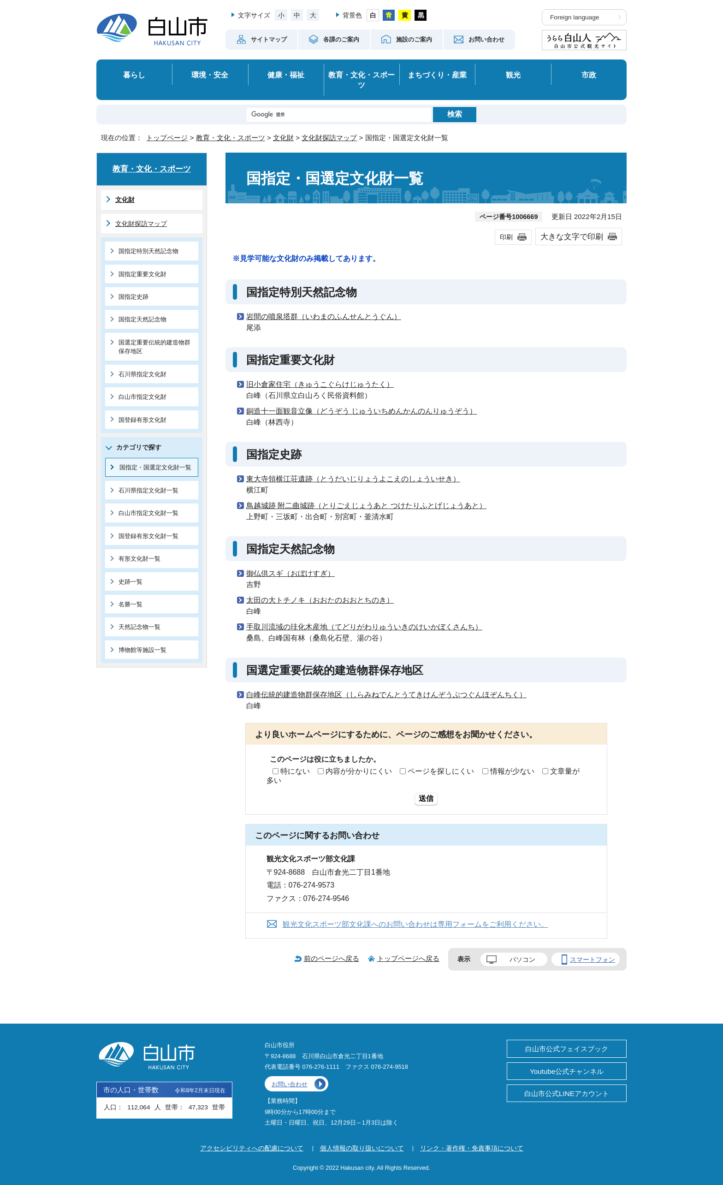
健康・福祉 (285, 75)
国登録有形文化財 (142, 419)
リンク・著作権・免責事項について (471, 1148)
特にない (295, 771)
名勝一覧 (130, 604)
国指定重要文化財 (142, 274)
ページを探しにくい (441, 771)
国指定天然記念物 (142, 319)
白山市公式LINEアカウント (566, 1093)
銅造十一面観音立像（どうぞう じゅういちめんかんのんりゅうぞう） (361, 411)
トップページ (167, 138)
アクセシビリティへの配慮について (251, 1148)
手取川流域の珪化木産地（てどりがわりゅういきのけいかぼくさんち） (364, 627)
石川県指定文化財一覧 (148, 490)
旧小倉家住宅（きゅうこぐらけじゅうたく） (320, 384)
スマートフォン (592, 959)
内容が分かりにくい (359, 771)
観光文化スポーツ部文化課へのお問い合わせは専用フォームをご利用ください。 (415, 924)
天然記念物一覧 (139, 626)
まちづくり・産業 (437, 75)
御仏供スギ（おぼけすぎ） (290, 573)
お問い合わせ (290, 1084)
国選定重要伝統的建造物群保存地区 (154, 347)
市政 (588, 75)
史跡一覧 (130, 581)
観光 (513, 75)
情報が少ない (512, 771)
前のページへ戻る (331, 958)
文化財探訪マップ (329, 138)
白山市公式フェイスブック (566, 1049)
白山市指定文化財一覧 (148, 513)
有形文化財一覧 (139, 558)
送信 (426, 798)
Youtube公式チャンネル (567, 1071)
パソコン (522, 959)
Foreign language (574, 17)
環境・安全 (209, 75)
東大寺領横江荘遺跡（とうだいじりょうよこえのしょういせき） (353, 479)
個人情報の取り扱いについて (362, 1148)
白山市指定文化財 (142, 396)
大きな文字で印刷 (571, 236)
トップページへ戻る (408, 958)
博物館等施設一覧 (142, 649)
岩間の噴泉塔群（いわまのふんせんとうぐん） (323, 316)
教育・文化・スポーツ (361, 80)
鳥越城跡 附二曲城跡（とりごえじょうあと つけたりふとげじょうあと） (366, 506)
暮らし (134, 75)
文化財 (283, 138)
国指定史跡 (133, 296)
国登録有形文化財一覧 (148, 536)
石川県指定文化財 (142, 374)
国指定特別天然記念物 (148, 251)
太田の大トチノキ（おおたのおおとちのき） (320, 600)
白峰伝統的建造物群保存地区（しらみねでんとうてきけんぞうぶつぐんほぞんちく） (386, 695)
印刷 (506, 237)
